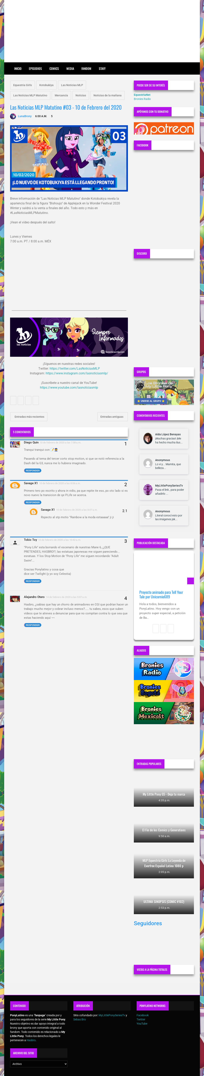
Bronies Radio (142, 99)
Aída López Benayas (168, 434)
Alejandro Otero (34, 597)
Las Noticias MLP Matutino (30, 95)
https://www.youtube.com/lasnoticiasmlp (69, 387)
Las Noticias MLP (72, 85)
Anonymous (162, 460)
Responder (33, 470)
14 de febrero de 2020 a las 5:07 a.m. (66, 597)
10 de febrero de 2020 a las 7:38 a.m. (60, 442)
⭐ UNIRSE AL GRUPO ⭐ (151, 401)
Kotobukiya (46, 85)
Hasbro (31, 1040)
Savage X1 (31, 483)
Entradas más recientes (29, 416)
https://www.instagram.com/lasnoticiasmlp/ (77, 373)
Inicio (18, 68)
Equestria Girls (22, 85)
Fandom (86, 68)
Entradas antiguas (112, 416)
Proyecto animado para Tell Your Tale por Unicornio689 (161, 594)
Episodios (35, 68)
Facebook (143, 1015)
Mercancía (61, 95)
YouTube (142, 1023)
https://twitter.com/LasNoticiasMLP (75, 368)
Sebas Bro (79, 1019)
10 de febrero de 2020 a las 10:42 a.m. (59, 539)
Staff (102, 68)
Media (70, 68)
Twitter (141, 1019)
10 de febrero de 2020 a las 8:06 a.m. (60, 483)
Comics (54, 68)
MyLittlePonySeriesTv (169, 485)
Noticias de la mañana (108, 95)
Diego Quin (31, 442)
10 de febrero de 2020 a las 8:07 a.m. (77, 509)
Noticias (81, 95)
